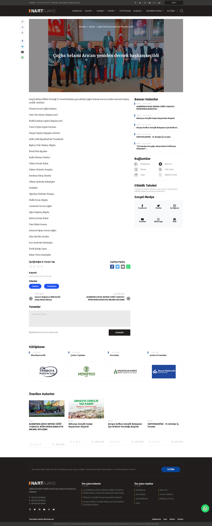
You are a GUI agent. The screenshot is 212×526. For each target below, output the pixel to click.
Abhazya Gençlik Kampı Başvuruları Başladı (155, 118)
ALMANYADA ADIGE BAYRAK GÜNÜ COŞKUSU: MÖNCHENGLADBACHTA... (155, 107)
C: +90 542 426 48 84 (37, 503)
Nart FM (163, 490)
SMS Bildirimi (142, 499)
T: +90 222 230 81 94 (37, 497)
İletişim (180, 519)
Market (172, 519)
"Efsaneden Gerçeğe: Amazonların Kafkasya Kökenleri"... (156, 147)
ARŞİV (174, 3)
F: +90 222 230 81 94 (37, 500)
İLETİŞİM (170, 469)
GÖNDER (119, 332)
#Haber (35, 286)
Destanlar (114, 355)
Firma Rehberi (166, 494)
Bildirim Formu (167, 499)
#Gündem (51, 286)
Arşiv (138, 503)
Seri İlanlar (141, 494)
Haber (31, 421)
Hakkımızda (156, 519)
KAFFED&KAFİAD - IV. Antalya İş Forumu (153, 137)
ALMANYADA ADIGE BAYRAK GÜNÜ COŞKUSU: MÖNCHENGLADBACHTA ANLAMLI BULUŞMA (103, 491)
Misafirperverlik (38, 355)
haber (138, 104)
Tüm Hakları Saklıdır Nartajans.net (41, 519)
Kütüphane (141, 490)
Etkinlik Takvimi (145, 185)
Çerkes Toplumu (78, 355)
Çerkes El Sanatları (158, 355)
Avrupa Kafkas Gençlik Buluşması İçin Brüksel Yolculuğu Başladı (103, 503)
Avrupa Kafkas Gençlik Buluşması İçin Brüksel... (157, 127)
